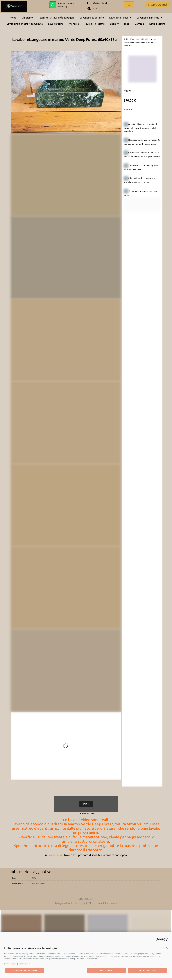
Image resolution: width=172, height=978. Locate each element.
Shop (114, 23)
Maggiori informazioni (25, 970)
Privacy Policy (10, 963)
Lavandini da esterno (92, 17)
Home (125, 39)
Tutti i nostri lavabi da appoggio (56, 17)
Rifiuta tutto (106, 970)
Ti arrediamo (55, 855)
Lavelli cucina (56, 23)
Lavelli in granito (120, 17)
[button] (167, 948)
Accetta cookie (147, 970)
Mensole (74, 23)
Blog (126, 23)
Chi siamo (27, 17)
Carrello (139, 23)
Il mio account (157, 23)
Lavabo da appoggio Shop (139, 39)
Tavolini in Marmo (94, 23)
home (13, 17)
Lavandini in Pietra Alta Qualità (25, 23)
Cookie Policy (24, 963)
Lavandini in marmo (149, 17)
